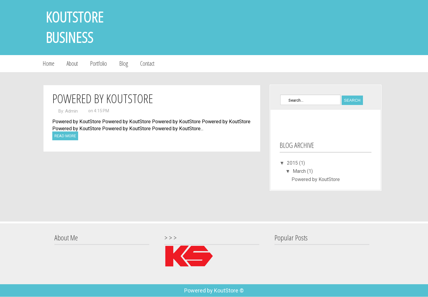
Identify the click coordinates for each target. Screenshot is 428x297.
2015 (293, 163)
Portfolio (98, 63)
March (300, 171)
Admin (71, 111)
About (72, 63)
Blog (123, 63)
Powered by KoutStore (102, 98)
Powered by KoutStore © (214, 290)
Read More (65, 136)
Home (48, 63)
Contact (147, 63)
